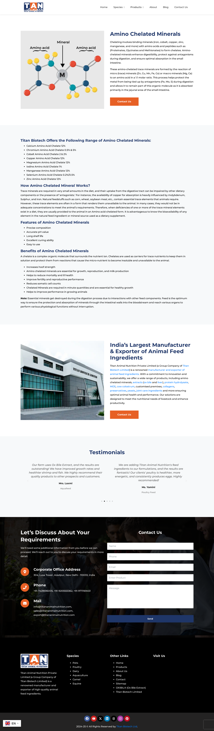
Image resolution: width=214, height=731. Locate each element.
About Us (121, 671)
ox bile (148, 382)
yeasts (131, 390)
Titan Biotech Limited (129, 691)
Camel (76, 679)
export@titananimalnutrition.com (54, 615)
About (153, 7)
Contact (121, 679)
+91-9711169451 (82, 590)
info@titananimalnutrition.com (52, 606)
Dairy (76, 671)
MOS (113, 386)
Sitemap (121, 683)
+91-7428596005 (43, 590)
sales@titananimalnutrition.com (53, 610)
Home (104, 7)
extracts (138, 382)
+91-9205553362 (63, 590)
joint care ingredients (149, 390)
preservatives (118, 390)
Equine (77, 683)
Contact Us (181, 7)
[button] (101, 501)
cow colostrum (126, 386)
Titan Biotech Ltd (126, 726)
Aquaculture (80, 675)
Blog (165, 7)
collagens (168, 386)
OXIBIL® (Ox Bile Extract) (131, 687)
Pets (75, 662)
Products (136, 7)
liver (160, 382)
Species (119, 7)
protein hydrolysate (176, 382)
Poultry (77, 667)
